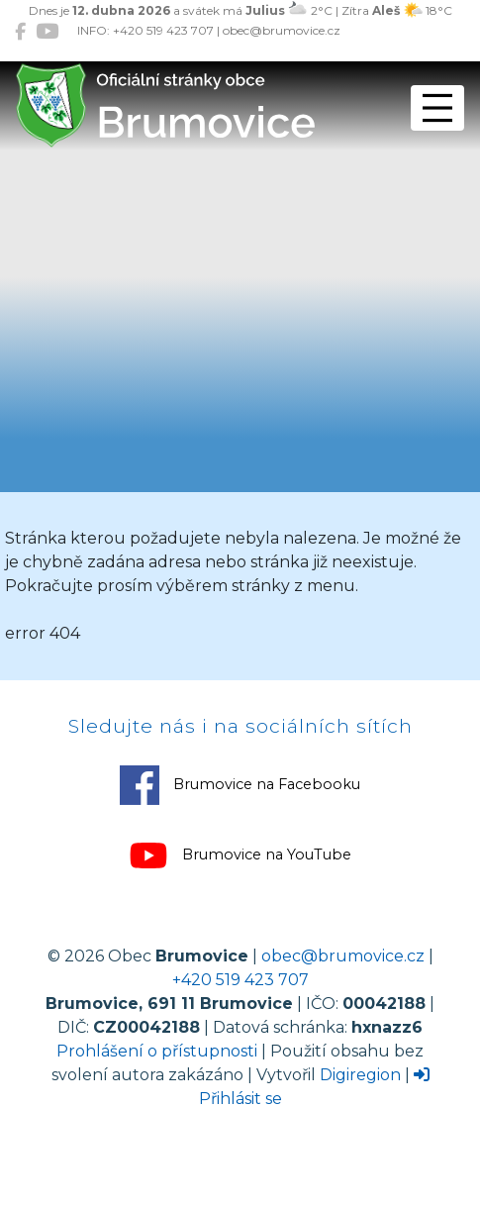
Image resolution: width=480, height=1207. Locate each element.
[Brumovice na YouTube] (47, 31)
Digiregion (360, 1074)
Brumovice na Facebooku (240, 785)
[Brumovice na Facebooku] (20, 31)
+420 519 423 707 (240, 979)
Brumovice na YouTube (240, 855)
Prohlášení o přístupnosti (156, 1051)
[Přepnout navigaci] (437, 108)
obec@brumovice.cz (343, 956)
